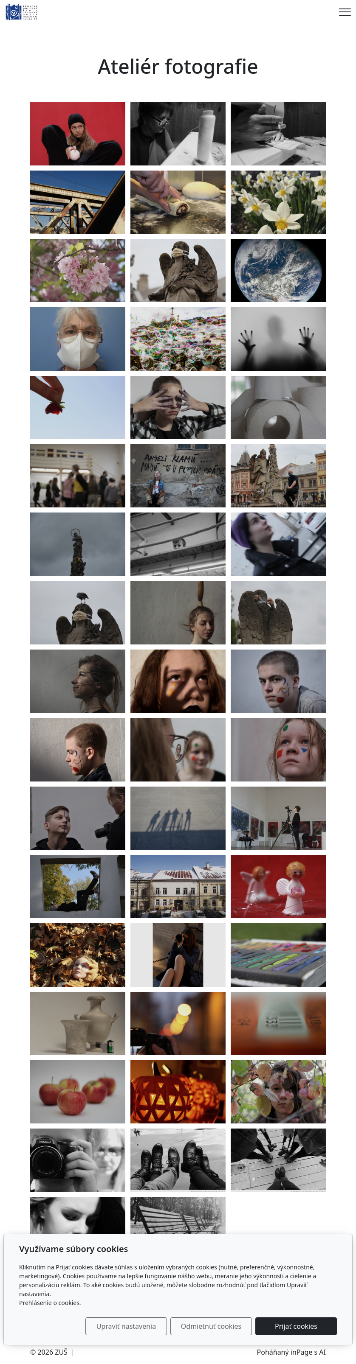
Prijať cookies (296, 1326)
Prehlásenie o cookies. (50, 1303)
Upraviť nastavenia (126, 1326)
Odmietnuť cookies (211, 1326)
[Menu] (345, 12)
